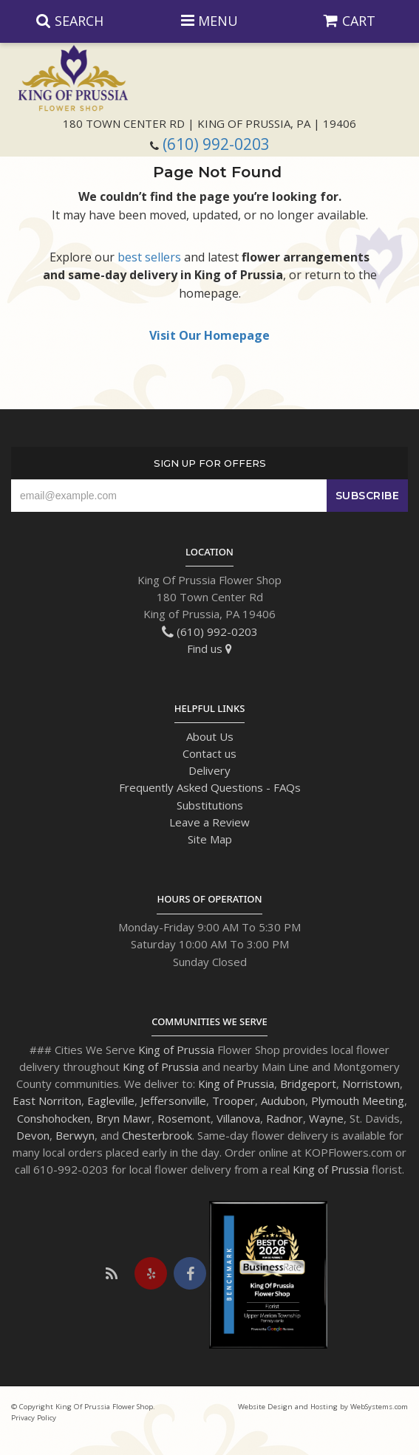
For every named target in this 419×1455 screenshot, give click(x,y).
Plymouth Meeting (357, 1100)
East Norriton (47, 1100)
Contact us (209, 753)
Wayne (326, 1118)
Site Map (210, 839)
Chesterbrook (157, 1135)
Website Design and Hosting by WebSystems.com (323, 1406)
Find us (209, 648)
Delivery (209, 770)
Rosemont (184, 1118)
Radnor (284, 1118)
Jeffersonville (173, 1100)
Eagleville (110, 1100)
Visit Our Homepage (209, 335)
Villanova (238, 1118)
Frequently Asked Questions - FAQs (210, 787)
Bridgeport (308, 1083)
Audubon (283, 1100)
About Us (210, 736)
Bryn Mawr (123, 1118)
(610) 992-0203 (216, 144)
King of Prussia (176, 1049)
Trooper (233, 1100)
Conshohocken (53, 1118)
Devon (33, 1135)
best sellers (149, 257)
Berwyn (75, 1135)
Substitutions (210, 805)
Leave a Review (209, 822)
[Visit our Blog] (111, 1273)
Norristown (371, 1083)
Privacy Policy (33, 1418)
